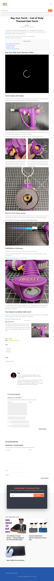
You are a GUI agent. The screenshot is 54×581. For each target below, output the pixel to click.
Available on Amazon (10, 47)
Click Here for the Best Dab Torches (13, 319)
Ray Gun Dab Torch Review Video (13, 43)
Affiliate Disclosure (27, 576)
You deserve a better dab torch (12, 48)
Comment (10, 402)
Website (9, 426)
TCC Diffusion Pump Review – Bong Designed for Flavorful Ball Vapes (15, 537)
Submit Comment (42, 429)
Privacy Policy (20, 576)
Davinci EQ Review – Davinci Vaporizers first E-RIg (38, 537)
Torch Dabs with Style (10, 45)
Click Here (7, 38)
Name (30, 402)
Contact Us (34, 576)
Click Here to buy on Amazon (11, 258)
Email (9, 422)
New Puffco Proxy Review (15, 560)
